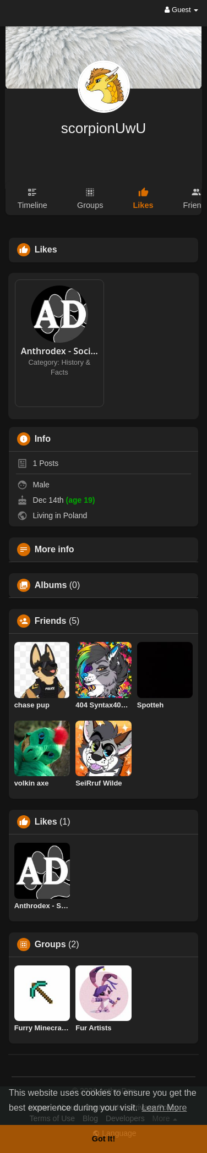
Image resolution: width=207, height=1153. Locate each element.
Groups (50, 944)
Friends (51, 621)
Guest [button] (181, 10)
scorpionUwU (103, 128)
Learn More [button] (164, 1107)
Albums (51, 585)
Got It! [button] (103, 1138)
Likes (46, 821)
